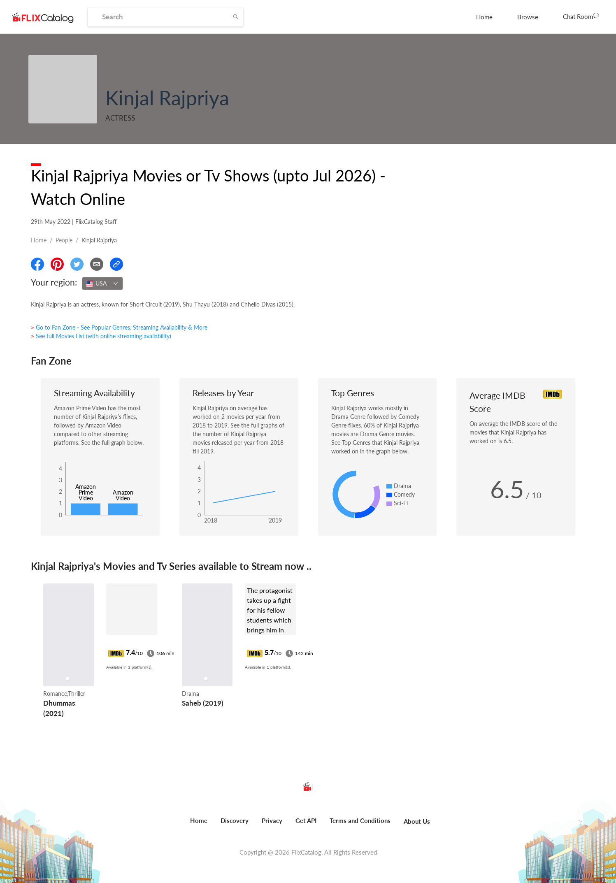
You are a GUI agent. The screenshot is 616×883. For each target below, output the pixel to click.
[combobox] (102, 283)
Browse (527, 17)
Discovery (235, 820)
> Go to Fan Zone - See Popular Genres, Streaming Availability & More (119, 327)
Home (484, 17)
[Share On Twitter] (77, 264)
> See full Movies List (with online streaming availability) (101, 335)
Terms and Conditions (360, 820)
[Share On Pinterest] (57, 264)
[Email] (96, 264)
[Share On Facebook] (37, 264)
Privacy (272, 820)
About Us (417, 821)
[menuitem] (484, 17)
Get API (305, 820)
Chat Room (581, 16)
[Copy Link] (116, 264)
